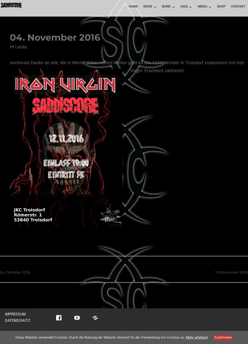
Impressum (15, 314)
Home (133, 6)
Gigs (184, 6)
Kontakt (238, 6)
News (147, 6)
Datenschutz (17, 320)
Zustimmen (223, 337)
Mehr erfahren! (197, 337)
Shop (221, 6)
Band (166, 6)
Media (202, 6)
